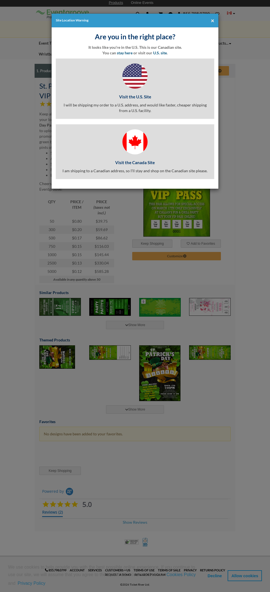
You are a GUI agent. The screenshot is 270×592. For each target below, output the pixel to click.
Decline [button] (215, 576)
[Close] (212, 20)
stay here (124, 52)
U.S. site (160, 52)
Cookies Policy (181, 574)
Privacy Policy (31, 583)
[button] (48, 583)
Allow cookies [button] (245, 576)
